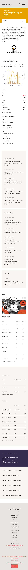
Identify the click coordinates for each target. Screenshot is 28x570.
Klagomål (14, 524)
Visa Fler (6, 204)
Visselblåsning (14, 527)
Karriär (15, 520)
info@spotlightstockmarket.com (14, 545)
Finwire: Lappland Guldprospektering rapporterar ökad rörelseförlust (13, 241)
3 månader (10, 65)
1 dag (23, 65)
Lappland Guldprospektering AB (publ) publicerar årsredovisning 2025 (13, 182)
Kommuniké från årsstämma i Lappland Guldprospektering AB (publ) (13, 163)
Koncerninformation (14, 548)
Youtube (14, 535)
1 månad (15, 65)
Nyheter (6, 153)
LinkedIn (14, 532)
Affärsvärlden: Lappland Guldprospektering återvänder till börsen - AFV (13, 282)
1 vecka (19, 65)
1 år (6, 65)
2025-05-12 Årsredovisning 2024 (11, 490)
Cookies (15, 566)
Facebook (14, 537)
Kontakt (5, 20)
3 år (4, 65)
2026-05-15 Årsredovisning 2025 (11, 475)
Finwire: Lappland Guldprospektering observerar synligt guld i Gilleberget (12, 222)
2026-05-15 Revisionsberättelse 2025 (12, 480)
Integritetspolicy (14, 522)
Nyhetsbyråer (8, 212)
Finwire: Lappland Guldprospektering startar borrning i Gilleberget (11, 261)
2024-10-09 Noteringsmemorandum (12, 495)
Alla (2, 66)
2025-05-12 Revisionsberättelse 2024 (12, 485)
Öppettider (15, 517)
